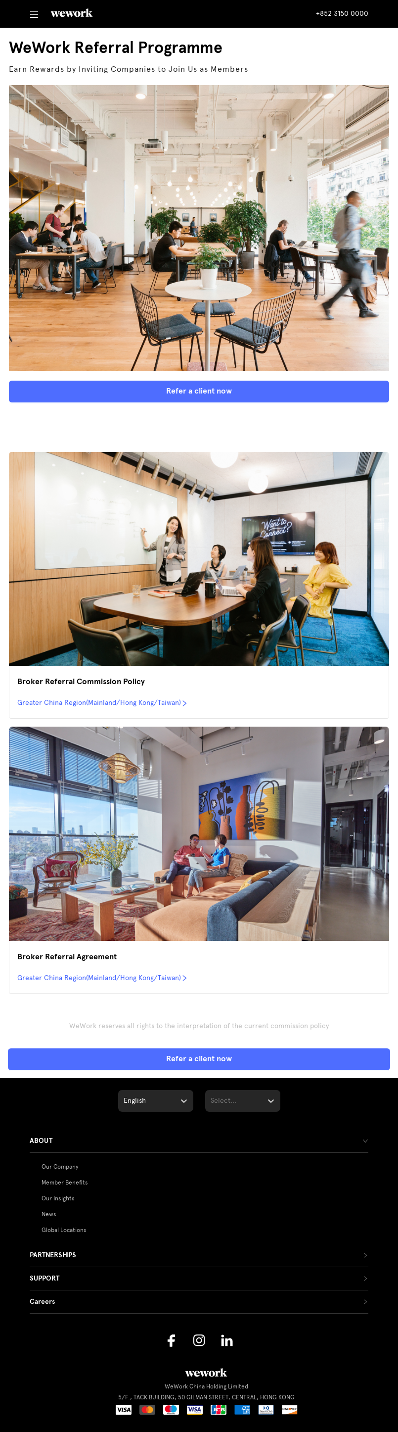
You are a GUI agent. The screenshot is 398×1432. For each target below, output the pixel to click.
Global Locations (64, 1230)
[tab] (199, 1141)
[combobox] (125, 1100)
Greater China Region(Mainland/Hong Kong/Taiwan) (102, 702)
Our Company (60, 1166)
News (49, 1214)
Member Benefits (65, 1182)
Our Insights (58, 1198)
